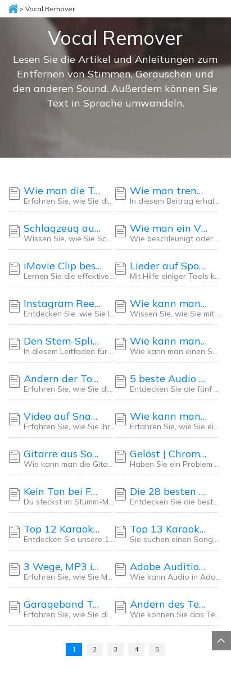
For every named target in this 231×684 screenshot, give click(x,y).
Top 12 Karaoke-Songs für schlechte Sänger (63, 529)
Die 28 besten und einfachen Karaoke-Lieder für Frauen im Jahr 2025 (169, 491)
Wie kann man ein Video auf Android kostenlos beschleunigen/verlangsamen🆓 (169, 416)
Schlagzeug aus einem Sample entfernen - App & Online (63, 228)
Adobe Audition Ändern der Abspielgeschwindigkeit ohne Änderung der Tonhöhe (169, 567)
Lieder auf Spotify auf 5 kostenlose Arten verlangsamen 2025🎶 (169, 266)
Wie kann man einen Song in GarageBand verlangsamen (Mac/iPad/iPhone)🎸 (169, 341)
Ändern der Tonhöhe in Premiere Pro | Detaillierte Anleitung (63, 379)
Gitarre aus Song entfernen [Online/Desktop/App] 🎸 (63, 454)
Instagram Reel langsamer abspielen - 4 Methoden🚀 (63, 304)
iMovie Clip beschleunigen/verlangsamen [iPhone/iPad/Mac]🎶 (63, 266)
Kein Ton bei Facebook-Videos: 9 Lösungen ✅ (63, 491)
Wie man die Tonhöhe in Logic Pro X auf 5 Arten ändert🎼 (63, 191)
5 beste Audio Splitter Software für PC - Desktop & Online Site (169, 379)
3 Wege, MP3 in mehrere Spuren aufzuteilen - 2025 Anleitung (63, 567)
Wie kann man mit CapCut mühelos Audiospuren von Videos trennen (169, 304)
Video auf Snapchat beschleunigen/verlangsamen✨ (63, 416)
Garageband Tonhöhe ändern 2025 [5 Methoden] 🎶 (63, 604)
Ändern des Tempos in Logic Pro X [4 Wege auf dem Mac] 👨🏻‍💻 (169, 604)
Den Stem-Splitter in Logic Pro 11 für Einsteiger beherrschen (63, 341)
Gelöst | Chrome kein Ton (169, 454)
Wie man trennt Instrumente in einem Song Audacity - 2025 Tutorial (169, 191)
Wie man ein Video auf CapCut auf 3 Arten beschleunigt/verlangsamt (169, 228)
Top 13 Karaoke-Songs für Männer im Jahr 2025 (169, 529)
